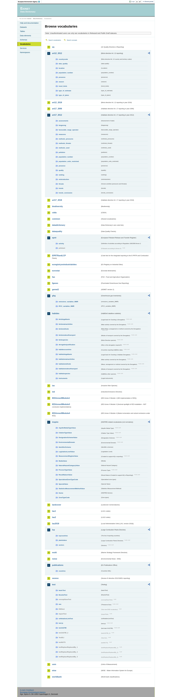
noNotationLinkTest (66, 618)
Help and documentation (29, 23)
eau (60, 604)
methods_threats (65, 143)
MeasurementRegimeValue (68, 456)
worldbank (57, 677)
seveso (55, 578)
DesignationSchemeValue (68, 437)
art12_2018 (57, 102)
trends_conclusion (65, 193)
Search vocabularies (54, 40)
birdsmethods (64, 329)
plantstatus (63, 540)
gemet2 (55, 289)
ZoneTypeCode (64, 497)
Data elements (25, 36)
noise (54, 559)
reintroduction (64, 179)
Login (133, 1)
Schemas (23, 40)
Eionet (29, 18)
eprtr (54, 238)
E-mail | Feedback (27, 690)
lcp (53, 530)
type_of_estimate (65, 91)
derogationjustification (67, 345)
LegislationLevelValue (67, 452)
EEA (29, 1)
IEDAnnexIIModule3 (61, 404)
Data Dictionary (37, 18)
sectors (61, 545)
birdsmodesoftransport (67, 335)
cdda (54, 213)
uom (54, 664)
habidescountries (65, 349)
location (61, 68)
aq (53, 47)
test (53, 585)
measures (62, 134)
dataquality (57, 231)
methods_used (64, 148)
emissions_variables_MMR (68, 302)
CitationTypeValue (65, 433)
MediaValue (63, 461)
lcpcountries (63, 536)
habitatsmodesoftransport (68, 369)
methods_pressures (66, 139)
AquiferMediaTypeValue (67, 428)
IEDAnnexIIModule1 (61, 398)
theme (61, 493)
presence (62, 77)
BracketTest (63, 595)
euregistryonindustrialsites (64, 264)
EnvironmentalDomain (67, 442)
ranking (61, 175)
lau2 (54, 517)
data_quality (63, 64)
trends (61, 188)
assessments (63, 121)
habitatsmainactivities (67, 359)
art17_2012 (57, 115)
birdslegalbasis (64, 319)
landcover (56, 505)
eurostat (56, 271)
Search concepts (72, 40)
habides (55, 313)
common (56, 219)
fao (53, 277)
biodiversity (57, 206)
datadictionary (58, 225)
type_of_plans (64, 95)
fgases (55, 283)
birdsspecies (63, 340)
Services (23, 48)
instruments (63, 378)
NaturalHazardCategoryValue (69, 465)
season (61, 82)
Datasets (23, 27)
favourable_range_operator (68, 130)
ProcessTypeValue (65, 470)
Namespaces (25, 52)
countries (62, 571)
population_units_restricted (69, 161)
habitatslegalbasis (65, 354)
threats (61, 184)
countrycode (63, 59)
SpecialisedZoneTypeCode (68, 479)
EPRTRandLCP (59, 256)
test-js (61, 623)
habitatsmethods (65, 364)
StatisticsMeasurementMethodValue (72, 488)
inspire (55, 422)
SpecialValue (63, 484)
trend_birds (63, 86)
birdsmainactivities (66, 324)
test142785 (62, 628)
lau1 (54, 511)
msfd (54, 553)
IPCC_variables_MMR (66, 306)
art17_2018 (57, 200)
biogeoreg (62, 125)
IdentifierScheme (65, 447)
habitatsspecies (64, 373)
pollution (62, 152)
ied (53, 392)
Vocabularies (25, 44)
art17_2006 (57, 109)
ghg (54, 296)
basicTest (62, 590)
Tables (22, 31)
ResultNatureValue (65, 475)
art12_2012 (57, 53)
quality (61, 170)
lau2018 (55, 524)
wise (54, 670)
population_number (66, 73)
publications (57, 565)
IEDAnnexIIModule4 (61, 413)
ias (53, 386)
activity (61, 243)
